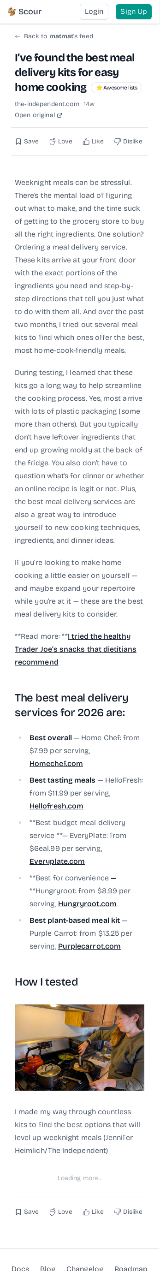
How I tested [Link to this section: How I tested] (46, 981)
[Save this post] (26, 141)
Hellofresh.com (56, 806)
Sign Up (133, 11)
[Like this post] (93, 141)
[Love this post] (60, 141)
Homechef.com (56, 763)
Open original (38, 115)
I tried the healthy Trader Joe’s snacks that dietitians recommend (75, 649)
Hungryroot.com (87, 903)
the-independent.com (47, 104)
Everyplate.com (57, 861)
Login (94, 11)
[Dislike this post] (128, 141)
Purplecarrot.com (89, 946)
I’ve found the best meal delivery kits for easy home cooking (75, 72)
